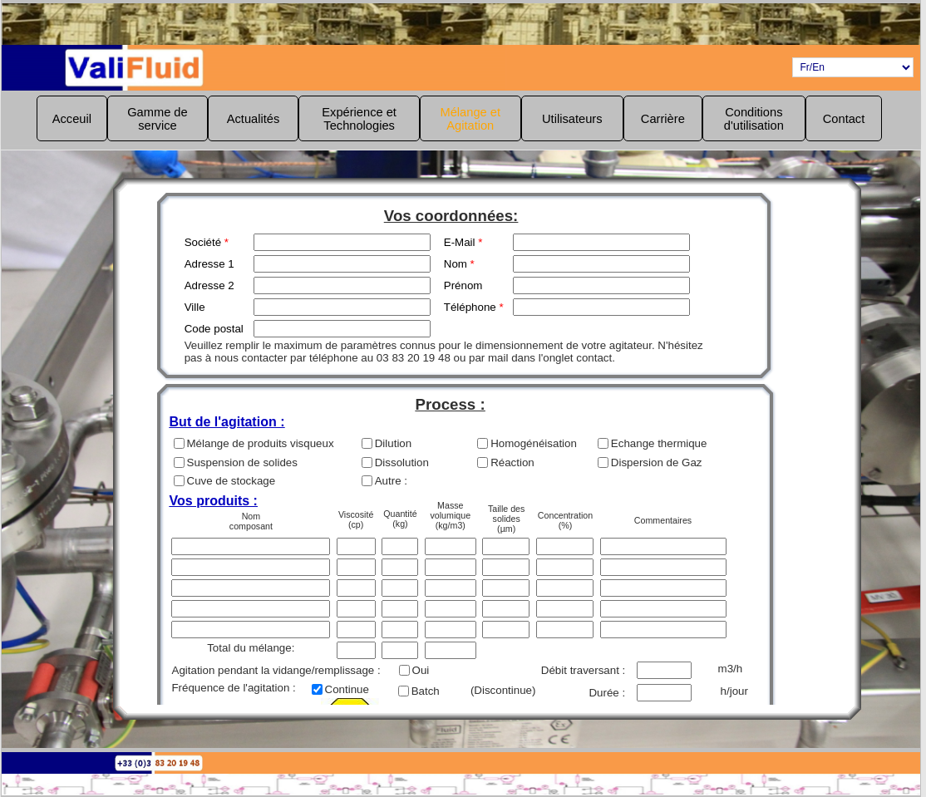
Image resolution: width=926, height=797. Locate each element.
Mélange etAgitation (471, 119)
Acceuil (71, 118)
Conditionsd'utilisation (754, 119)
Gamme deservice (157, 119)
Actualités (253, 118)
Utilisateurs (572, 118)
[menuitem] (72, 118)
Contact (844, 118)
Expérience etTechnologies (359, 119)
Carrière (663, 118)
